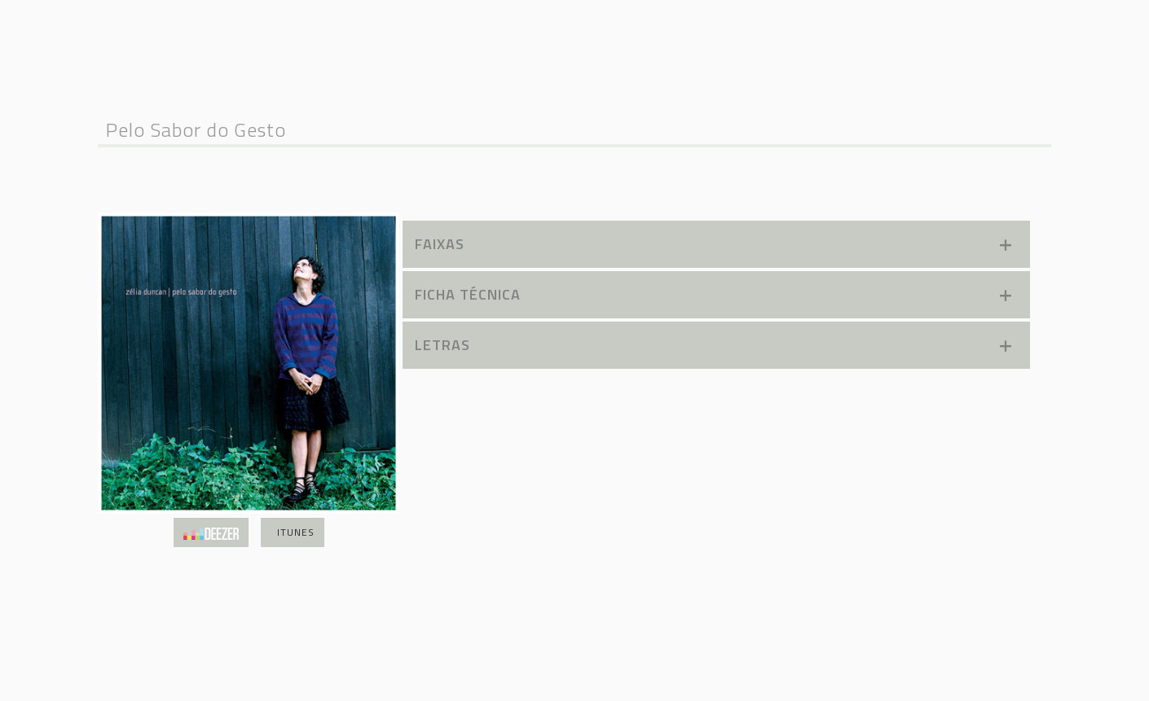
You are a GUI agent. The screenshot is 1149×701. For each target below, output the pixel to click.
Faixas (714, 244)
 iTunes (293, 532)
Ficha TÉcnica (714, 294)
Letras (714, 345)
